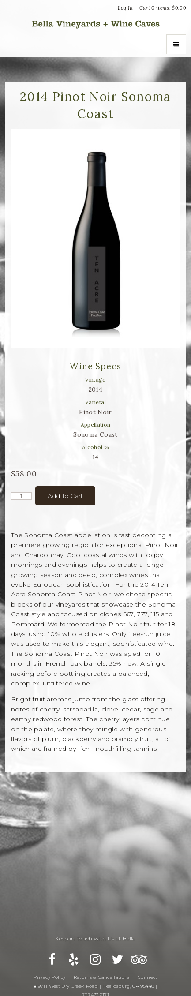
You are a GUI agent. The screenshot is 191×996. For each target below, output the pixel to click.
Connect (147, 977)
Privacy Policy (49, 977)
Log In (125, 8)
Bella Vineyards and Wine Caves (96, 23)
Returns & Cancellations (102, 977)
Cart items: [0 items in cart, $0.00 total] (163, 8)
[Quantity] (21, 496)
